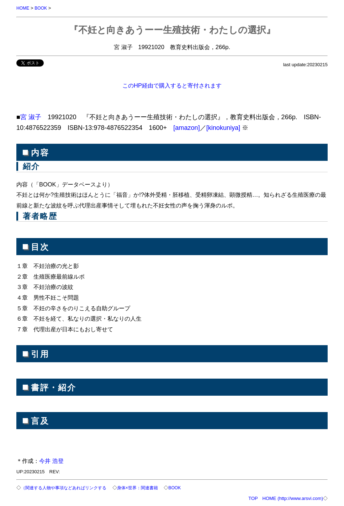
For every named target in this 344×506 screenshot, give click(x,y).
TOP (253, 497)
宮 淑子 (30, 116)
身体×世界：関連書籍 (146, 487)
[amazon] (186, 127)
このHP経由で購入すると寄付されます (172, 85)
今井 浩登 (51, 460)
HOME (23, 8)
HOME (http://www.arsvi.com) (293, 497)
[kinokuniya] (223, 127)
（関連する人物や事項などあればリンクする (67, 487)
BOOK (42, 8)
